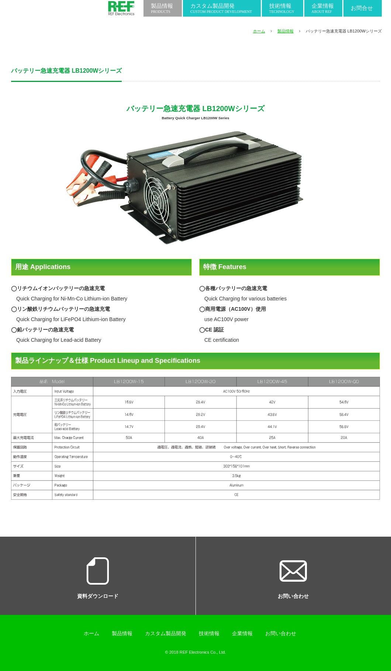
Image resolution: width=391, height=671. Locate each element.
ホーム (259, 31)
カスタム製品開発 (165, 633)
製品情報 (285, 31)
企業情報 (242, 633)
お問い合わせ (280, 633)
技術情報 (209, 633)
